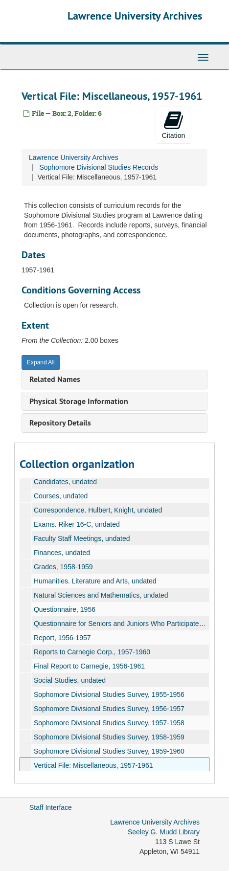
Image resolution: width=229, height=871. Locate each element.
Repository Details (60, 423)
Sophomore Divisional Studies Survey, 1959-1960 (109, 751)
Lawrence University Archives (135, 15)
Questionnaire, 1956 (64, 609)
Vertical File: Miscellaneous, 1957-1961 (93, 765)
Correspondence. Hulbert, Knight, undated (98, 510)
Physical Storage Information (78, 401)
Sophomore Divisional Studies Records (98, 167)
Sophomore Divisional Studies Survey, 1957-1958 (109, 723)
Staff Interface (50, 807)
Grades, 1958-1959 (63, 567)
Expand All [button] (41, 362)
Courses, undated (61, 496)
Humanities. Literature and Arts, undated (95, 581)
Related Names (54, 379)
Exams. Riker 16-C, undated (77, 524)
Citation (173, 124)
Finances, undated (62, 553)
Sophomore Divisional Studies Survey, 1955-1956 (109, 694)
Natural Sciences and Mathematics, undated (101, 595)
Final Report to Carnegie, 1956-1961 (89, 666)
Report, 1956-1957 (62, 638)
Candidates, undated (65, 482)
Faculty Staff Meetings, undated (82, 538)
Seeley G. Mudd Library (164, 832)
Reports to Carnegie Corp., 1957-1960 (92, 652)
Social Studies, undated (70, 680)
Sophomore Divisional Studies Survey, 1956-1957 (109, 709)
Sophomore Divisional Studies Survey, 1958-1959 (109, 737)
